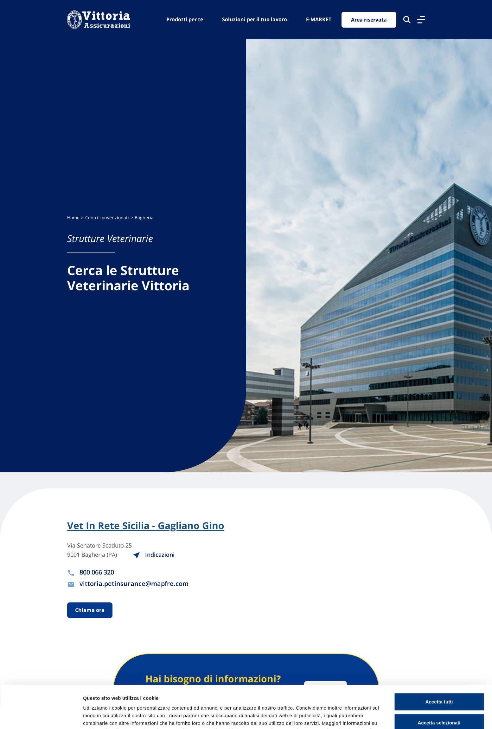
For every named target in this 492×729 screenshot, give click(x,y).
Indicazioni (154, 554)
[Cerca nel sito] (407, 19)
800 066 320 (97, 572)
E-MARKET (318, 19)
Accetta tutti (439, 659)
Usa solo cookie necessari (439, 700)
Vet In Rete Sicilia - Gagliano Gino (145, 525)
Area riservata (369, 19)
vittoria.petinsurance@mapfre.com (134, 583)
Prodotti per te (184, 19)
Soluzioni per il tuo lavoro (254, 19)
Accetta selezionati (439, 680)
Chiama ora (90, 610)
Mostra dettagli (333, 716)
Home (73, 217)
